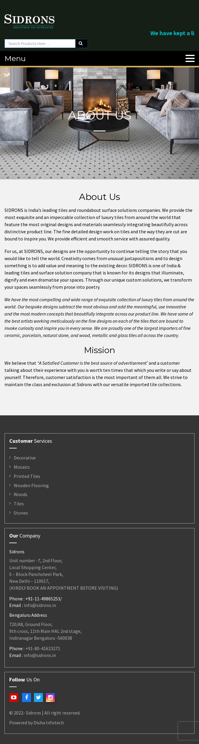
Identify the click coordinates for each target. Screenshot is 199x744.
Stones (21, 513)
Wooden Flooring (31, 485)
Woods (20, 494)
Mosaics (22, 467)
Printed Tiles (27, 476)
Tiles (19, 504)
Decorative (25, 458)
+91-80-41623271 (42, 648)
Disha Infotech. (49, 723)
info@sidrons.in (40, 605)
